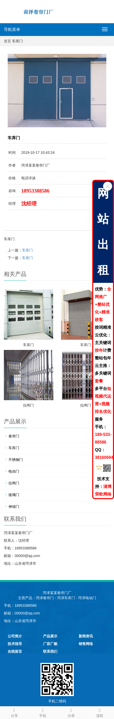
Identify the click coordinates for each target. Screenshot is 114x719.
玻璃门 (13, 495)
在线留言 (15, 651)
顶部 (100, 712)
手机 (42, 712)
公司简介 (15, 636)
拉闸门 (28, 405)
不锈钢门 (15, 460)
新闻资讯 (86, 636)
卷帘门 (13, 436)
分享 (14, 712)
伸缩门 (13, 506)
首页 (7, 41)
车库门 (27, 250)
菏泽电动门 (87, 598)
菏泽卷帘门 (45, 598)
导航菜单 (12, 29)
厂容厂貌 (50, 644)
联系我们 (50, 651)
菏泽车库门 (66, 598)
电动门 (13, 471)
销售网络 (86, 644)
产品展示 (50, 636)
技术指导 (15, 644)
